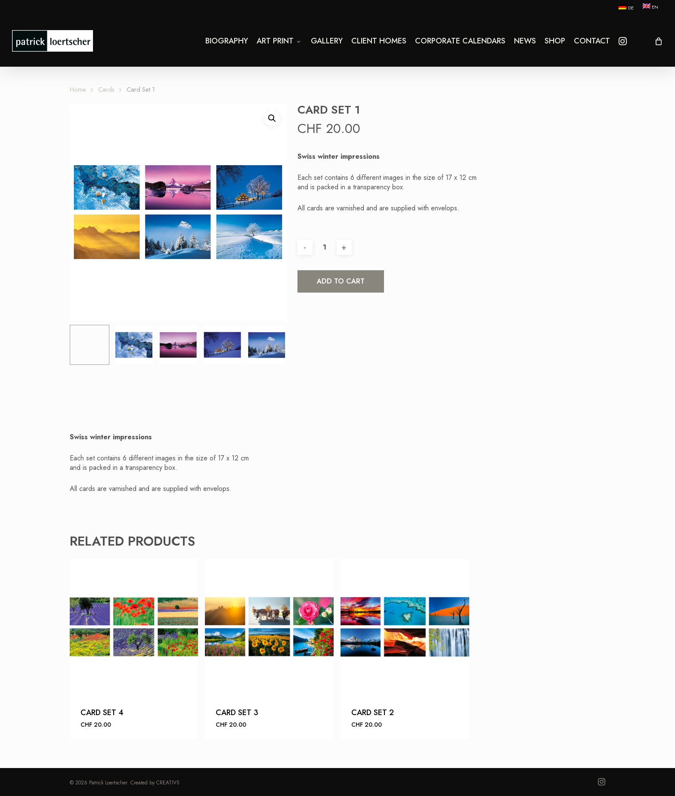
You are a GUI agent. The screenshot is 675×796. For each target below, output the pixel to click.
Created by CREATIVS (155, 783)
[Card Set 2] (405, 627)
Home (78, 89)
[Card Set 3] (269, 627)
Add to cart (341, 281)
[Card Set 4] (134, 627)
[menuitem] (626, 7)
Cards (106, 89)
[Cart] (658, 41)
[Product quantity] (324, 247)
